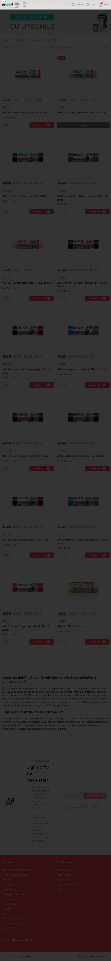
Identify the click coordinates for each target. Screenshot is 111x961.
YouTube (93, 3)
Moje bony (62, 889)
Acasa (4, 45)
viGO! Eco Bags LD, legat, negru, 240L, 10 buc (24, 545)
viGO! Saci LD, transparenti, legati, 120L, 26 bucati (27, 288)
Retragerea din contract (15, 875)
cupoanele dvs (64, 870)
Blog (31, 2)
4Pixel (105, 956)
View (83, 131)
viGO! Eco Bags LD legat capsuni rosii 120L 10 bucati (25, 634)
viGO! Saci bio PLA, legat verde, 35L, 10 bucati (25, 118)
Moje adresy (63, 879)
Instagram (74, 2)
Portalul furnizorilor (13, 918)
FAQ (5, 913)
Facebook (80, 2)
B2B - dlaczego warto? (14, 923)
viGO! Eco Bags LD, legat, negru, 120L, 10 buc (24, 462)
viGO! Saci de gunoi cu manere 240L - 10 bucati (81, 375)
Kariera (62, 2)
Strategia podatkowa (13, 894)
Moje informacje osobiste (70, 884)
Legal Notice (9, 889)
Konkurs (7, 879)
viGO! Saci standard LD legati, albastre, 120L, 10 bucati (82, 204)
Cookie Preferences (12, 928)
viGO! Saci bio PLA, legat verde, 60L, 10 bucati (81, 118)
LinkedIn (86, 2)
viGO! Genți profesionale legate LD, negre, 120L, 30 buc (82, 290)
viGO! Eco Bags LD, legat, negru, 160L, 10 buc (80, 462)
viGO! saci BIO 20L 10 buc (70, 632)
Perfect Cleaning (19, 45)
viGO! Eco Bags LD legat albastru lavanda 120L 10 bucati (83, 547)
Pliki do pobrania (11, 899)
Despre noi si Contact (12, 2)
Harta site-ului (10, 904)
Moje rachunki (64, 875)
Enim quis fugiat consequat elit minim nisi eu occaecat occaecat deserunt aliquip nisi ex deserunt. (86, 807)
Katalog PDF (46, 2)
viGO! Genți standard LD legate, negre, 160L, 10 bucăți (26, 377)
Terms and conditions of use (17, 870)
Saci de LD (37, 45)
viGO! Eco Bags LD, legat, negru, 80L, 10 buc (24, 202)
